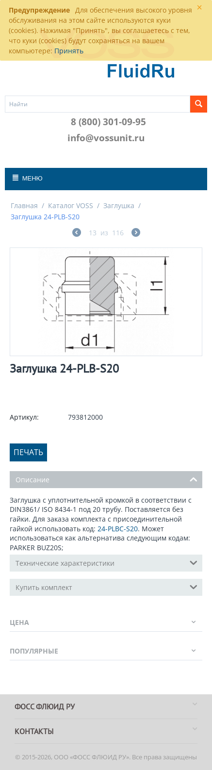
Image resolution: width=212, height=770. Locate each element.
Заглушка (118, 205)
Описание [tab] (106, 479)
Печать (28, 452)
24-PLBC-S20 (118, 528)
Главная (24, 205)
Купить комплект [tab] (106, 586)
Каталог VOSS (70, 205)
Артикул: (24, 417)
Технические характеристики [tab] (106, 562)
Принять (68, 50)
